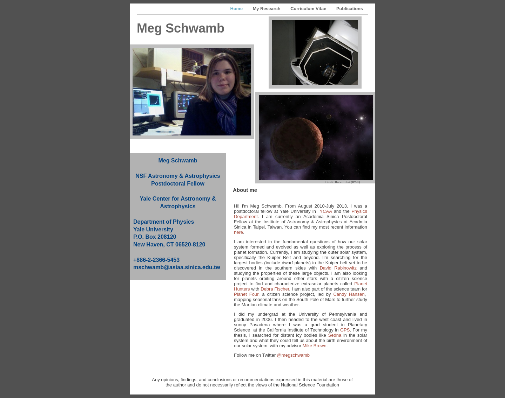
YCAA (326, 211)
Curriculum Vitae (309, 8)
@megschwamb (293, 355)
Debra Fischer (275, 289)
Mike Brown (314, 345)
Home (237, 8)
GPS (345, 330)
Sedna (335, 335)
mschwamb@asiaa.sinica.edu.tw (176, 267)
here (238, 232)
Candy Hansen (348, 294)
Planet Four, (247, 294)
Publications (349, 8)
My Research (267, 8)
